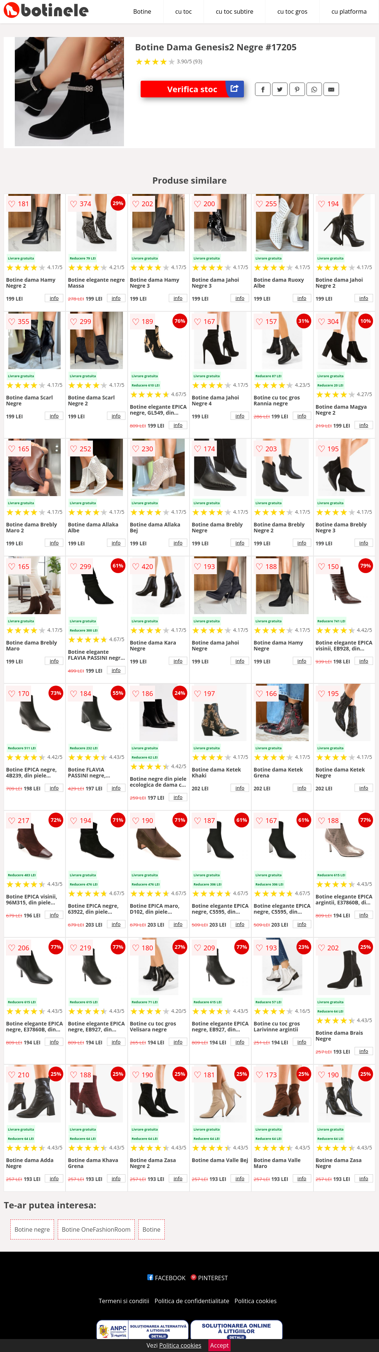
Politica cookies (256, 1301)
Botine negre (32, 1229)
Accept (219, 1345)
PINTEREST (209, 1278)
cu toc (183, 11)
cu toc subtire (234, 11)
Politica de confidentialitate (192, 1301)
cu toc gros (292, 11)
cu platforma (349, 11)
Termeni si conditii (124, 1301)
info (54, 298)
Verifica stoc (205, 89)
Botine (142, 11)
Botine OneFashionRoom (96, 1229)
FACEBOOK (166, 1278)
